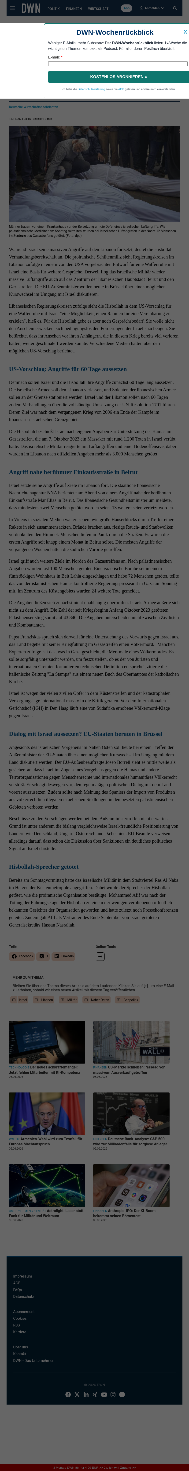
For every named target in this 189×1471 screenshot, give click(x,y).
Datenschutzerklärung (91, 89)
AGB (121, 89)
